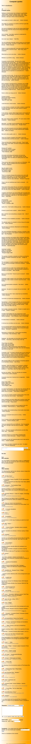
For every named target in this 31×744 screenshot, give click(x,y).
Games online (9, 739)
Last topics (12, 739)
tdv (2, 9)
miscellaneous (8, 5)
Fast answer (14, 445)
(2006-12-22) (6, 9)
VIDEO (22, 711)
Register (21, 715)
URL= (18, 711)
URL (16, 711)
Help (18, 739)
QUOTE (9, 711)
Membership (21, 739)
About (25, 739)
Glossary (16, 739)
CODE (12, 711)
